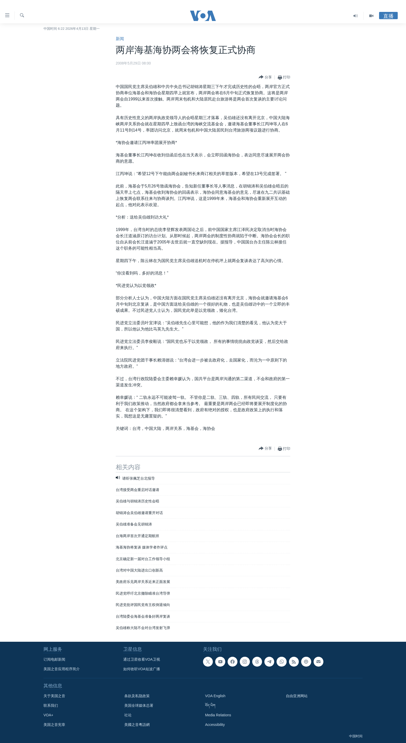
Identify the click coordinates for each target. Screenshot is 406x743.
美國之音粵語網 (137, 725)
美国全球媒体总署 (138, 705)
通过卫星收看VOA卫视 (141, 659)
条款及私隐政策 (137, 696)
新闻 (120, 39)
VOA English (215, 696)
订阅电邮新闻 (54, 659)
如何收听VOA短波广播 (141, 669)
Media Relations (218, 715)
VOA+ (48, 715)
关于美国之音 (54, 696)
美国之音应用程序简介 (62, 669)
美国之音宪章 (54, 725)
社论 (128, 715)
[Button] (265, 77)
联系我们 (51, 705)
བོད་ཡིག (210, 705)
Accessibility (215, 725)
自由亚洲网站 (297, 696)
